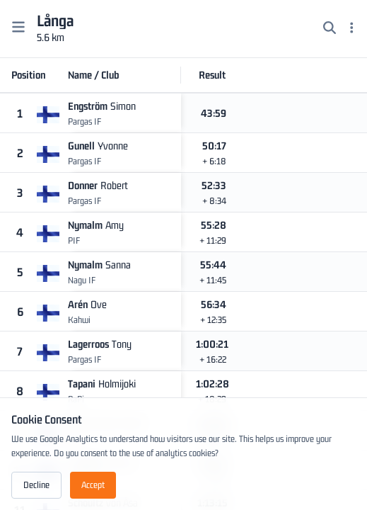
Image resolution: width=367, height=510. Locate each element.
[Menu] (351, 29)
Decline (36, 485)
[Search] (330, 29)
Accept (93, 485)
